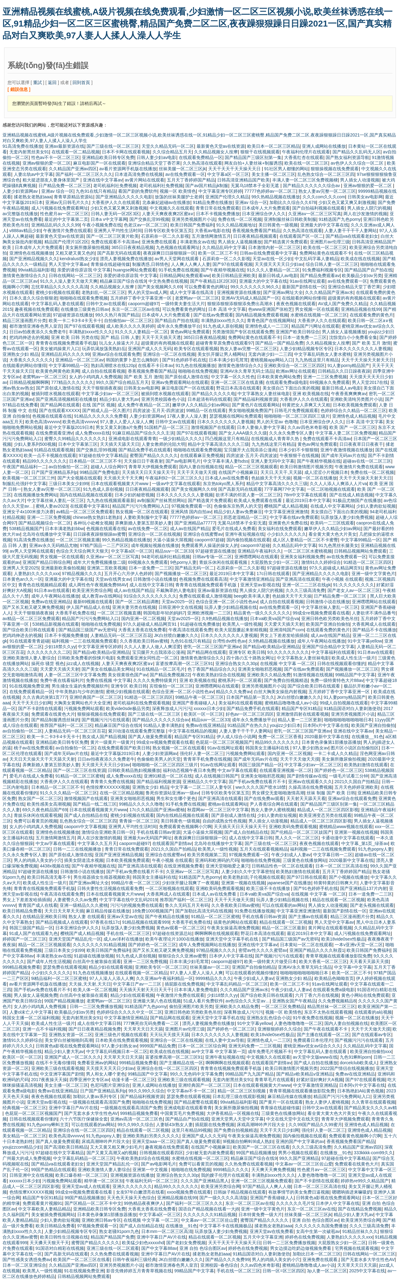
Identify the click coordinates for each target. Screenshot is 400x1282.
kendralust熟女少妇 (79, 258)
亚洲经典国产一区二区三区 (95, 697)
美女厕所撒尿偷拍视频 (87, 247)
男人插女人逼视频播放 (240, 241)
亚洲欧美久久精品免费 (269, 674)
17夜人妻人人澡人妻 (187, 416)
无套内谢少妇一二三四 (270, 354)
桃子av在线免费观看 (33, 747)
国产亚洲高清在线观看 (297, 579)
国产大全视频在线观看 (79, 477)
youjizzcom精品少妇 (22, 1147)
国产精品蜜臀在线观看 (196, 1102)
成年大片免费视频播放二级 (99, 562)
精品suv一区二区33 (174, 551)
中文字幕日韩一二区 (332, 854)
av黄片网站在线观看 (144, 179)
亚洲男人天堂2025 (20, 567)
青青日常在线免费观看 (217, 208)
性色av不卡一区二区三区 (55, 157)
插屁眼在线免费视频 (184, 983)
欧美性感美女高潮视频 (49, 804)
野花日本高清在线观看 (238, 387)
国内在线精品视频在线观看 (86, 494)
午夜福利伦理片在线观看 (306, 151)
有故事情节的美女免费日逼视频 (298, 1192)
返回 (52, 82)
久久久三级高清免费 (305, 590)
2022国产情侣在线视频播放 (346, 1068)
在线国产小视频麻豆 (238, 472)
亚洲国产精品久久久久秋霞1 (316, 950)
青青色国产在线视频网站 (271, 320)
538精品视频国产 (26, 528)
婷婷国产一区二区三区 (24, 939)
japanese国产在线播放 (289, 882)
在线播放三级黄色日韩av (85, 309)
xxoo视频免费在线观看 (189, 1192)
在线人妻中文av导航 (225, 1040)
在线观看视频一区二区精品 (141, 972)
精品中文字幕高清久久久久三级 (218, 444)
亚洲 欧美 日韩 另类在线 (74, 337)
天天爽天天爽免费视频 (273, 1169)
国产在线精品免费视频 (360, 1208)
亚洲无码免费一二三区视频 (254, 1045)
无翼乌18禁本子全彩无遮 (255, 185)
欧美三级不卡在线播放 (268, 888)
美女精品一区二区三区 (24, 1135)
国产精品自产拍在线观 (176, 320)
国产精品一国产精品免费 (279, 342)
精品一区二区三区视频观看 (251, 466)
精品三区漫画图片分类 (24, 320)
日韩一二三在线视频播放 (77, 849)
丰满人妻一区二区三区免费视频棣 (305, 179)
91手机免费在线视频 (178, 269)
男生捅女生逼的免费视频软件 (80, 685)
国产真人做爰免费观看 (150, 736)
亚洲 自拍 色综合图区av (315, 1220)
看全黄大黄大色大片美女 (332, 534)
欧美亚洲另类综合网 (92, 590)
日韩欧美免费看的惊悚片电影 (86, 657)
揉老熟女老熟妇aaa (33, 196)
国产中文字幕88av (159, 1248)
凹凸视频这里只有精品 (227, 438)
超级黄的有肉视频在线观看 (354, 298)
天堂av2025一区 (177, 601)
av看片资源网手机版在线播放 (128, 168)
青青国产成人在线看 (38, 905)
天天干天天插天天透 (161, 337)
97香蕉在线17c (105, 922)
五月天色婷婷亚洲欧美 (356, 787)
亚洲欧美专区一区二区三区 (161, 967)
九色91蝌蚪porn (355, 1057)
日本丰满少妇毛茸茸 (228, 359)
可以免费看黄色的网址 (206, 286)
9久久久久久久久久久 (288, 652)
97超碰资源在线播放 (73, 314)
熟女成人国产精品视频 (104, 736)
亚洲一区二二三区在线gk (306, 584)
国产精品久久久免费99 (227, 1259)
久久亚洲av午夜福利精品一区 (164, 978)
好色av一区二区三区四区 (250, 714)
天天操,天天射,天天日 (90, 983)
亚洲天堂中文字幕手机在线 (232, 939)
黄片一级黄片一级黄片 (112, 742)
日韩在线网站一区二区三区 (75, 275)
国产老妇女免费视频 (186, 1242)
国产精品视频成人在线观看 (62, 922)
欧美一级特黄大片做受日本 (270, 961)
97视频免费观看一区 (191, 506)
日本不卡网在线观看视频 (126, 151)
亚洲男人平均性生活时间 (118, 230)
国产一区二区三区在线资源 (79, 770)
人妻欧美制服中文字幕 (145, 517)
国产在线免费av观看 (264, 798)
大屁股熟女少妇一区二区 (275, 562)
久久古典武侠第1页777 (44, 697)
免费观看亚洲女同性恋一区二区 (147, 657)
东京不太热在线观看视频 (328, 1012)
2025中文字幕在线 (367, 1270)
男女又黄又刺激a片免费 (119, 427)
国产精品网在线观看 (60, 404)
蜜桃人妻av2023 (52, 506)
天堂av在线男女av (113, 579)
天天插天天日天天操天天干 (148, 472)
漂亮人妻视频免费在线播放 (126, 258)
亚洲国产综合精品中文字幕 (328, 646)
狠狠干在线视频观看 (260, 151)
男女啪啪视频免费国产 (250, 410)
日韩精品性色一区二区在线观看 (282, 865)
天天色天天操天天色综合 (131, 1197)
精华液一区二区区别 (103, 1180)
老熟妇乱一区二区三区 (103, 292)
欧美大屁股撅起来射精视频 (241, 629)
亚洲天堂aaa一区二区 (153, 1141)
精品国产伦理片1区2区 (66, 241)
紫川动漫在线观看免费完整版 (137, 730)
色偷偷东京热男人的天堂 (238, 506)
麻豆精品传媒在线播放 (108, 910)
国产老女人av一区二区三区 (354, 590)
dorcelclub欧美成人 (358, 1062)
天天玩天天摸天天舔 (169, 1034)
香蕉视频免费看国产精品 (256, 230)
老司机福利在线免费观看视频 (141, 702)
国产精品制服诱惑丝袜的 (55, 719)
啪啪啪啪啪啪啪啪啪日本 (348, 719)
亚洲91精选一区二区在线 (168, 775)
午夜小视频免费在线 (102, 224)
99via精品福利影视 (36, 269)
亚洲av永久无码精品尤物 (53, 545)
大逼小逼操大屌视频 (172, 539)
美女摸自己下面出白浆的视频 (290, 387)
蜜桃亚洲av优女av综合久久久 (312, 1045)
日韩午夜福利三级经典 (134, 1259)
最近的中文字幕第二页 (66, 219)
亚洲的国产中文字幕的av (300, 1141)
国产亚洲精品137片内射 (363, 888)
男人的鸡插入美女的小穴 (38, 860)
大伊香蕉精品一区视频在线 (233, 1113)
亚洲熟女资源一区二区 (70, 1034)
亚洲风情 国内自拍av (191, 511)
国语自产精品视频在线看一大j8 (208, 1208)
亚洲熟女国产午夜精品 (294, 1000)
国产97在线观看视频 (232, 264)
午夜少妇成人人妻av (291, 854)
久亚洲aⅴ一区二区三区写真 (314, 213)
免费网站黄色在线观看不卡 (325, 253)
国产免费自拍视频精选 (286, 680)
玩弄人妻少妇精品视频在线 (230, 607)
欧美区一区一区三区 (203, 714)
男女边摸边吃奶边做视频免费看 (301, 1248)
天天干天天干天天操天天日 (235, 168)
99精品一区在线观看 (206, 410)
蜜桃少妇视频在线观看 (57, 292)
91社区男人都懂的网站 (286, 168)
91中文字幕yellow (365, 641)
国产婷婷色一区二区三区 (338, 770)
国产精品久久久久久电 (213, 393)
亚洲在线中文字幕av (102, 179)
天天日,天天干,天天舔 (281, 472)
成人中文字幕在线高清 (192, 292)
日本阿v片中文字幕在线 (326, 725)
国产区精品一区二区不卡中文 (93, 1203)
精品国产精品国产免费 (112, 1237)
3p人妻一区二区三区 (327, 1270)
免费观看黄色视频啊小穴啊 (185, 826)
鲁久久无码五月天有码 (187, 905)
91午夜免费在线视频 (313, 1017)
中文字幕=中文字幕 (353, 967)
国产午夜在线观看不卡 (326, 1028)
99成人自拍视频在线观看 (344, 702)
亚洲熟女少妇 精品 (20, 354)
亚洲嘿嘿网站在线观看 (256, 556)
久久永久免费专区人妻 (291, 432)
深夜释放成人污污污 (171, 708)
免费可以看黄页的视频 (36, 820)
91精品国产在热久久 (248, 725)
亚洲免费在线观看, (160, 241)
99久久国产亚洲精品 (299, 1158)
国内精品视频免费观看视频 (262, 314)
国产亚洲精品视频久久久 (33, 258)
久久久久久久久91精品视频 (99, 944)
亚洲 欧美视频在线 (310, 393)
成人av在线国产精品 (190, 528)
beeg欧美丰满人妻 (252, 596)
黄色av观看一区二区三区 (180, 927)
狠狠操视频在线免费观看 (335, 168)
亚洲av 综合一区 (57, 191)
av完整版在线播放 (20, 213)
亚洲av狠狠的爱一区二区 (46, 163)
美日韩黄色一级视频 (278, 224)
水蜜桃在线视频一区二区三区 (318, 314)
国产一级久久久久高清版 (223, 1197)
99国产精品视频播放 (64, 1000)
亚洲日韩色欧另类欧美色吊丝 (329, 618)
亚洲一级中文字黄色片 (373, 573)
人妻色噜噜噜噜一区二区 (298, 1023)
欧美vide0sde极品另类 (128, 708)
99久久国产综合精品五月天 (122, 382)
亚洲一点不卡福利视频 (44, 1028)
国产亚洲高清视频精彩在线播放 (66, 399)
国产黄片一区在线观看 (281, 1102)
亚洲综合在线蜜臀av (203, 534)
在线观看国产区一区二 (301, 236)
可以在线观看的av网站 (284, 905)
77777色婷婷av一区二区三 (270, 191)
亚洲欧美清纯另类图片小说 (356, 399)
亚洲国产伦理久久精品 (227, 196)
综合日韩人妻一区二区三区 (332, 264)
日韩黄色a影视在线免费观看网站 (67, 1045)
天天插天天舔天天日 (119, 444)
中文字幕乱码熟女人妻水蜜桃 (322, 354)
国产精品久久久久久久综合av (312, 185)
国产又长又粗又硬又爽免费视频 (33, 607)
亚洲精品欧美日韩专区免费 (108, 157)
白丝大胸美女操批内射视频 (280, 691)
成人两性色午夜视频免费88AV (97, 584)
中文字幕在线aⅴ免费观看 (294, 517)
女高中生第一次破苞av (318, 1231)
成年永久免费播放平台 (179, 326)
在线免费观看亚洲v (54, 432)
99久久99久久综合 (146, 1090)
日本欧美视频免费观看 (355, 404)
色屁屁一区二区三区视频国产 (224, 742)
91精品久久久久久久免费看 (100, 416)
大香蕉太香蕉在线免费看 (142, 629)
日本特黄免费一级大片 (260, 1214)
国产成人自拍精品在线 (86, 815)
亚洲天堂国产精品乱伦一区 (75, 939)
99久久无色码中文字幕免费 (196, 1073)
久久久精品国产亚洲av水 (329, 292)
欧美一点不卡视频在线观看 (50, 455)
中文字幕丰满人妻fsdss (225, 461)
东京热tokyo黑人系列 (223, 483)
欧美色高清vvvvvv (42, 421)
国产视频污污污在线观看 (106, 719)
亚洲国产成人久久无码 (150, 348)
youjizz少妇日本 (285, 725)
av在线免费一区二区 (148, 528)
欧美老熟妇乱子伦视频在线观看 (253, 877)
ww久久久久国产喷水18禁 (260, 787)
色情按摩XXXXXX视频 (108, 787)
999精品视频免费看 (21, 967)
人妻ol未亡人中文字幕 (30, 1012)
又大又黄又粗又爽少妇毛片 (116, 1147)
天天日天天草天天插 (64, 910)
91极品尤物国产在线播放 (356, 500)
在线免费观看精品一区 (31, 691)
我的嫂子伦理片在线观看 (225, 1175)
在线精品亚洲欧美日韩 (44, 916)
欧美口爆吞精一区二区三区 (81, 1175)
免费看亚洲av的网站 (97, 1062)
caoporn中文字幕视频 (85, 826)
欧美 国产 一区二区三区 (352, 427)
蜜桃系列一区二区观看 (240, 680)
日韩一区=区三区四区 (283, 1270)
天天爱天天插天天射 (283, 624)
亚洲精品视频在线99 (361, 309)
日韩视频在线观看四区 (161, 1152)
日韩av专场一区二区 (212, 556)
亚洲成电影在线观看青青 (132, 438)
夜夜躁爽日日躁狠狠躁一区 (169, 253)
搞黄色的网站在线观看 (235, 922)
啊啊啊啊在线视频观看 (216, 933)
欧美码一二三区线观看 (332, 522)
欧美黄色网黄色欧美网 (57, 371)
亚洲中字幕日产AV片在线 (73, 1107)
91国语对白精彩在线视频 (60, 1248)
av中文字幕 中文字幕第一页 (219, 1051)
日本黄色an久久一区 (22, 579)
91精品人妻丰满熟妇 (163, 725)
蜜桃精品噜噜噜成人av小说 (291, 702)
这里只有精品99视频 (192, 1130)
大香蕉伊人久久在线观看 (116, 202)
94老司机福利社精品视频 (165, 556)
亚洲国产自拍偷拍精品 (254, 967)
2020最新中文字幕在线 (326, 736)
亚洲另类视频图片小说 (193, 219)
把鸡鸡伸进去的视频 (29, 337)
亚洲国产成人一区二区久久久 (72, 1057)
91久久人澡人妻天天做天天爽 (69, 281)
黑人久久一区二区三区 (297, 837)
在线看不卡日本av (155, 365)
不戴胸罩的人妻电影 (175, 590)
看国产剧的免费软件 (138, 191)
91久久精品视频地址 (236, 224)
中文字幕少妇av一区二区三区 (110, 393)
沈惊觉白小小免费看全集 (353, 337)
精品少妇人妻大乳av (119, 399)
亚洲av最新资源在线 (64, 146)
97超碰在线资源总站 (172, 933)
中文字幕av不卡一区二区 (191, 1090)
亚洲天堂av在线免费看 (272, 1231)
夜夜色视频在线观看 (296, 303)
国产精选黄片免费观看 (286, 241)
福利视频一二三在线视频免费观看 (84, 641)
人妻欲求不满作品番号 (374, 612)
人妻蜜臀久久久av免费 (75, 899)
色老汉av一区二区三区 (146, 224)
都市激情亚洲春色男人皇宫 (35, 326)
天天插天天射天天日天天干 (145, 989)
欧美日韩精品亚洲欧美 (234, 275)
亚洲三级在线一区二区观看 (113, 1248)
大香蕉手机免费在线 (75, 612)
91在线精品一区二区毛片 (161, 669)
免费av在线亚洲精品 (51, 601)
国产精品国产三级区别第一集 (253, 157)
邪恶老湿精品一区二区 (245, 517)
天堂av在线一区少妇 (272, 258)
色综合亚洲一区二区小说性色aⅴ (227, 601)
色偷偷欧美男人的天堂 (159, 759)
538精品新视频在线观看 (55, 624)
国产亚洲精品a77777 (194, 522)
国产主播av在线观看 (308, 916)
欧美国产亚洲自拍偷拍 (328, 624)
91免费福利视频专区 (322, 269)
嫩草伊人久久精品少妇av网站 (200, 404)
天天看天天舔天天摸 (369, 961)
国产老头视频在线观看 (372, 905)
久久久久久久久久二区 (49, 652)
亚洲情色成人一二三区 (267, 326)
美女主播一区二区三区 (273, 174)
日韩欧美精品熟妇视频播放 (134, 770)
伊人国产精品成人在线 (88, 607)
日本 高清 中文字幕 (227, 309)
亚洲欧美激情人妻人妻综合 (28, 657)
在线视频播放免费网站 (36, 494)
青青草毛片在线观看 (274, 1079)
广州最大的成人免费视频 (26, 1158)
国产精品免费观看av (320, 275)
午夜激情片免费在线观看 (67, 230)
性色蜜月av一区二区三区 (64, 213)
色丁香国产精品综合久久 (212, 669)
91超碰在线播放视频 (94, 955)
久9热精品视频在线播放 (225, 618)
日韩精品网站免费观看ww (184, 275)
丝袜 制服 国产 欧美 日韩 (331, 792)
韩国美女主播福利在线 (267, 747)
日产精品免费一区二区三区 (64, 185)
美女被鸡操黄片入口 (59, 348)
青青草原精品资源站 (73, 196)
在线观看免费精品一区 (200, 157)
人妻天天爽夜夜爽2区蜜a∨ (168, 213)
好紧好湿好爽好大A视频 (319, 1079)
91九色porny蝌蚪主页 (48, 1124)
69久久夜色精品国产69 (44, 809)
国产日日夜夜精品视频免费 (94, 1028)
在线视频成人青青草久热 (275, 438)
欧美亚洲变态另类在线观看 (325, 815)
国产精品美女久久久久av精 (370, 1107)
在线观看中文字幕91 (90, 506)
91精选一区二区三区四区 (367, 562)
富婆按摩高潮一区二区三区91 (184, 663)
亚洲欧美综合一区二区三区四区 (294, 365)
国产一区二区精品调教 (137, 601)
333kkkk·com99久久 (373, 1152)
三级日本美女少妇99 (69, 483)
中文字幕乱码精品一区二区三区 (237, 983)
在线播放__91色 (367, 736)
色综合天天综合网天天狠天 (82, 551)
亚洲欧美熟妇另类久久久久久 (150, 1135)
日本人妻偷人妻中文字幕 (261, 427)
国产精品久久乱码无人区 (356, 151)
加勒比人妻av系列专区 (95, 1096)
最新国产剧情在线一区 (304, 286)
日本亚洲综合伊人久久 (264, 213)
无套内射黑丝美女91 (29, 151)
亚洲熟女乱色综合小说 (268, 1017)
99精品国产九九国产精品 (249, 1073)
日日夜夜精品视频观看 (255, 236)
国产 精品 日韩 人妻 (120, 337)
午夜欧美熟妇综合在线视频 (218, 674)
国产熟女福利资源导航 (347, 157)
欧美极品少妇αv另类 (362, 275)
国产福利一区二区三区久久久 (84, 174)
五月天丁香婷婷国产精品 (191, 179)
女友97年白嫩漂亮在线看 (140, 1192)
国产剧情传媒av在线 (307, 775)
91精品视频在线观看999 (145, 922)
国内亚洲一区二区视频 (143, 618)
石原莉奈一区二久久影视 (165, 236)
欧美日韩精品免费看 (22, 910)
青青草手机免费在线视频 (207, 759)
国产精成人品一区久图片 (106, 410)
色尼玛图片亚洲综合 (110, 1085)
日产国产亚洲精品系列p (54, 472)
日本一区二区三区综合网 (202, 1045)
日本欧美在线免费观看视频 (121, 1040)
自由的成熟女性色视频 (224, 820)
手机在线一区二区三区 (128, 933)
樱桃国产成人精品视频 (286, 506)
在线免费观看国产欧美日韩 (124, 747)
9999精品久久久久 (213, 978)
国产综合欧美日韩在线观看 (29, 629)
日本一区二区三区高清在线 (341, 865)
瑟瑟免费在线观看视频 (65, 967)
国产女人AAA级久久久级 (243, 432)
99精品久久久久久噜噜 (141, 804)
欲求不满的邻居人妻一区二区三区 (248, 494)
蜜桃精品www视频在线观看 (345, 826)
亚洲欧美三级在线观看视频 (57, 1068)
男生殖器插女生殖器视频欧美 (101, 877)
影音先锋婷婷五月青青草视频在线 (139, 1270)
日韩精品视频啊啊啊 (29, 382)
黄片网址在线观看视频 (330, 927)
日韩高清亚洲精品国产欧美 (243, 179)
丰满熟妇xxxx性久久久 (223, 320)
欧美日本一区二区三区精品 (273, 146)
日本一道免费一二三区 (305, 337)
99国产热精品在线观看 (53, 1169)
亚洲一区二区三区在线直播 (237, 382)
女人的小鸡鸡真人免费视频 (95, 376)
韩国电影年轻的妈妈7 (164, 612)
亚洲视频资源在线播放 (239, 292)
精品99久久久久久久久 (44, 461)
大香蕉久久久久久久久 (31, 359)
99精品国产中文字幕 (355, 674)
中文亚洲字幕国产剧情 (62, 1073)
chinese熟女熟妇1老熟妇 (97, 517)
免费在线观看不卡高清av (115, 241)
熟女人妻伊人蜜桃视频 (273, 809)
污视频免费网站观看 (83, 708)
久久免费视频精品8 (337, 1000)
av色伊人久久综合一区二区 (358, 163)
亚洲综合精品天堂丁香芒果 (154, 163)
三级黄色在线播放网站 (305, 860)
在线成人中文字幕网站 (332, 506)
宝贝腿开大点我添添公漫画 (250, 449)
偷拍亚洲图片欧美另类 (191, 1006)
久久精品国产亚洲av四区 (73, 168)
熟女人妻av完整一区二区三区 (327, 191)
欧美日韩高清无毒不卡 (49, 877)
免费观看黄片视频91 (42, 1203)
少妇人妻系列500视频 (35, 444)
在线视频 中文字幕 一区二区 (287, 663)
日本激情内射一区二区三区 (274, 247)
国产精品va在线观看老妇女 (352, 236)
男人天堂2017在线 (370, 382)
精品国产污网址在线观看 (315, 326)
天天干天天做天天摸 (196, 472)
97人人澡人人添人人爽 (111, 978)
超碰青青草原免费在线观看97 (224, 342)
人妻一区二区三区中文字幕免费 (75, 674)
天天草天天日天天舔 (143, 1028)
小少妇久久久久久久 (286, 534)
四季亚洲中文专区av (89, 1079)
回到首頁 (81, 82)
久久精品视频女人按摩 (216, 151)
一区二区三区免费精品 (283, 1006)
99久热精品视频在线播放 (276, 196)
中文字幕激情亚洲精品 (251, 579)
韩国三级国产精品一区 (260, 764)
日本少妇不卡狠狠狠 (298, 449)
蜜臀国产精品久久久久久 (154, 455)
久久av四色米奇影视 (307, 427)
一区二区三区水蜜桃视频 (308, 551)
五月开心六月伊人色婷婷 (128, 573)
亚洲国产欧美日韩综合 (297, 331)
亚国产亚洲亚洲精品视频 (119, 854)
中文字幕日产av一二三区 (137, 983)
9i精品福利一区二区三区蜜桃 (59, 978)
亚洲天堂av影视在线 (260, 584)
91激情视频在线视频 (313, 674)
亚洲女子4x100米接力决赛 (28, 511)
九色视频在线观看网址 (178, 247)
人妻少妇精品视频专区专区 (306, 348)
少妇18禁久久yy (60, 646)
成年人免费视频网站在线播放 (207, 944)
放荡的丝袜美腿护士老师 (179, 196)
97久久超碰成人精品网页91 (335, 567)
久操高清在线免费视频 (310, 787)
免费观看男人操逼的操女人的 (209, 545)
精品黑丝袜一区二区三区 (331, 1006)
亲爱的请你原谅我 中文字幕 (84, 269)
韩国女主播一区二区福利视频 (30, 1017)
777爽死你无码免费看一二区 (151, 1023)
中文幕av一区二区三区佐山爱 (303, 1163)
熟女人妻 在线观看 (86, 916)
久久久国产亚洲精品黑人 (205, 1180)
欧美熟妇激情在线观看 (366, 764)
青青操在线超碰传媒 (110, 264)
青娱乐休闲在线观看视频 (223, 562)
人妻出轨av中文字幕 (33, 174)
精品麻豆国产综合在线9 (123, 281)
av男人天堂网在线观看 (177, 258)
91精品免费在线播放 (213, 202)
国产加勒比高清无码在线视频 (203, 910)
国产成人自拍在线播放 (316, 1062)
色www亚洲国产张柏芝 (270, 309)
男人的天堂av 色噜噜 (277, 421)
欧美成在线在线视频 (360, 258)
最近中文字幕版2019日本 (68, 427)
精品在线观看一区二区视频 (338, 899)
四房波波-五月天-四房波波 (158, 410)
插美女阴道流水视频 (83, 860)
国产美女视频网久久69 (160, 286)
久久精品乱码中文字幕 (224, 247)
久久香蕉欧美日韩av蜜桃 (144, 641)
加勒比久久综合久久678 (292, 202)
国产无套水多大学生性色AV (91, 1113)
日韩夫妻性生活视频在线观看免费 (110, 888)
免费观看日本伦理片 (312, 1040)
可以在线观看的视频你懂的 (251, 972)
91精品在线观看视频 (54, 449)
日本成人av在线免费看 (227, 477)
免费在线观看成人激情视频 (205, 596)
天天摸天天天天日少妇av (279, 264)
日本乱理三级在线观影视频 (238, 1096)
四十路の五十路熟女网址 (250, 657)
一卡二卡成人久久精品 (335, 753)
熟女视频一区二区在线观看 (142, 511)
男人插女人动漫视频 (359, 179)
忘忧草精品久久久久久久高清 (59, 286)
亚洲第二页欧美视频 (106, 567)
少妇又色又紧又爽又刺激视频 (346, 202)
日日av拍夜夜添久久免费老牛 (38, 331)
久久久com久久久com (323, 196)
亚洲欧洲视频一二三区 (209, 612)
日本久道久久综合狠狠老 (33, 298)
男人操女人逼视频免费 (36, 995)
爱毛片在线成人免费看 (234, 528)
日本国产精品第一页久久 (250, 697)
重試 (37, 82)
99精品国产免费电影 (100, 472)
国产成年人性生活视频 (49, 961)
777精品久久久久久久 (72, 382)
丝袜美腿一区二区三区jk (182, 168)
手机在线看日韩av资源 (159, 832)
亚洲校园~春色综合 (219, 1265)
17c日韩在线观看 (273, 573)
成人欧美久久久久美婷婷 (130, 326)
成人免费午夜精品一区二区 (144, 404)
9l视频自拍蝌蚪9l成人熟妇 (248, 1141)
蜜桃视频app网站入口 (271, 359)
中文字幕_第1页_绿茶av (364, 843)
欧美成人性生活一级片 (353, 657)
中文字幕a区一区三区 (228, 174)
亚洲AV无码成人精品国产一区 (250, 298)
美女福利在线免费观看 (280, 528)
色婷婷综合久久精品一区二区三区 (353, 410)
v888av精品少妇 (25, 230)
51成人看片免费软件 (203, 1000)
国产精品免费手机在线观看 (144, 449)
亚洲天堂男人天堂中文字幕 (237, 1118)
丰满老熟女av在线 (197, 241)
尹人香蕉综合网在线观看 (274, 804)
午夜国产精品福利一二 (24, 466)
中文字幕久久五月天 (97, 843)
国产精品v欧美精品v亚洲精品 (271, 646)
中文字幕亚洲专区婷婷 (220, 191)
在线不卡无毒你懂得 (55, 1062)
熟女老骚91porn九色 (119, 1231)
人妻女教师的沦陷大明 (163, 444)
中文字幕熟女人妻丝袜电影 (264, 393)
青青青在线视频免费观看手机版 (66, 342)
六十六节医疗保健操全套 (84, 1118)
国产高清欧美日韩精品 (66, 1147)
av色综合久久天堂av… (248, 1000)
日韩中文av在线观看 (106, 303)
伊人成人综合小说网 (236, 736)
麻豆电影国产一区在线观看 (99, 163)
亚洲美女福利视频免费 (302, 556)
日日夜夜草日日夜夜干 (361, 444)
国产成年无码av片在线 (343, 455)
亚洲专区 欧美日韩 (247, 652)
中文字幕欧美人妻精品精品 (44, 1208)
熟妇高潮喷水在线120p (113, 365)
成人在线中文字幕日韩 (151, 584)
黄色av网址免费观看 (190, 331)
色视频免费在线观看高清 (203, 579)
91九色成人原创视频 (223, 326)
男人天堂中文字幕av (68, 264)
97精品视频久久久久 (82, 573)
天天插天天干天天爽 (123, 477)
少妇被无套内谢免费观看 (210, 1152)
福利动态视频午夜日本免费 (189, 770)
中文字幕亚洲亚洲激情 (286, 511)
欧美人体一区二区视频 (95, 989)
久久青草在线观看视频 (373, 1102)
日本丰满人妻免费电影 (196, 989)
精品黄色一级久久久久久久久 (261, 612)
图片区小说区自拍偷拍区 (355, 747)
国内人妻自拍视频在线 (201, 466)
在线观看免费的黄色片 (371, 314)
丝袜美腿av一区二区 (209, 967)
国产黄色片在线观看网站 (256, 404)
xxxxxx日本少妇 (209, 708)
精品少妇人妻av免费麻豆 (238, 511)
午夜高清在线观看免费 (190, 629)
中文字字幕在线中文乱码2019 (128, 899)
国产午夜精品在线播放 (167, 916)
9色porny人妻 (183, 562)
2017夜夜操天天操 (49, 1079)
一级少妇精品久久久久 (180, 438)
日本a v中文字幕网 (109, 219)
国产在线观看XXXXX (59, 410)
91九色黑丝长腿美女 (338, 545)
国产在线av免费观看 (213, 314)
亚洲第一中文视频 (150, 1169)
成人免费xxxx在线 (92, 432)
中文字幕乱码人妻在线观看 (57, 303)
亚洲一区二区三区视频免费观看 (261, 1180)
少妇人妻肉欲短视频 (376, 506)
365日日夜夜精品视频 (132, 247)
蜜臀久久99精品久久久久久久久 (75, 438)
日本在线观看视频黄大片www (120, 483)
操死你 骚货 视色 (47, 663)
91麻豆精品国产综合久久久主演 (143, 432)
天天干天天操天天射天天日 (367, 359)
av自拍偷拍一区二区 (68, 466)
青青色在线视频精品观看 (42, 584)
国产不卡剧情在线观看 (40, 708)
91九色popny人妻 (375, 849)
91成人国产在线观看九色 (33, 933)
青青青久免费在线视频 (112, 781)
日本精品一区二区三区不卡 (95, 461)
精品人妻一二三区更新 (300, 719)
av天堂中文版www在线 (315, 1057)
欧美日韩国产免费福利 (192, 224)
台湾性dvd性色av (229, 641)
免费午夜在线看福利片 (62, 680)
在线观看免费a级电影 (287, 382)
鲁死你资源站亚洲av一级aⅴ (172, 792)
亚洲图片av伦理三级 (330, 241)
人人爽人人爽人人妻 (190, 264)
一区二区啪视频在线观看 (331, 489)
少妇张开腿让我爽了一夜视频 (190, 882)
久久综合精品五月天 (172, 151)
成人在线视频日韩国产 (216, 775)
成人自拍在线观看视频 (103, 371)
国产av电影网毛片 (183, 461)
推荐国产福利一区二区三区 (66, 725)
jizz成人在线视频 (83, 663)
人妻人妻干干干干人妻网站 (350, 230)
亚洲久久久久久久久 (132, 1186)
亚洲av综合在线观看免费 (116, 354)
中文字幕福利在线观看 (333, 652)
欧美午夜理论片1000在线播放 (174, 939)
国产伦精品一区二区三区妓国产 (301, 832)
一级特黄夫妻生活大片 (183, 303)
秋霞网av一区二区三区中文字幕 (218, 809)
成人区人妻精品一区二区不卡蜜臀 (305, 539)
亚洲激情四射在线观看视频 (302, 714)
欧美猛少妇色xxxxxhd (143, 1242)
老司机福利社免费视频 (115, 185)
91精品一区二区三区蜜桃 (79, 775)
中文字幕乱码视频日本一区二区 (117, 1051)
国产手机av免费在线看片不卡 (257, 781)
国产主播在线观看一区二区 (323, 1034)
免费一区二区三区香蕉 (280, 736)
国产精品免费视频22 (170, 674)
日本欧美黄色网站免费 (279, 376)
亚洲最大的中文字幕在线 (324, 224)
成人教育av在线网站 (101, 596)
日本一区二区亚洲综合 (24, 1265)
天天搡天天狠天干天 (49, 1242)
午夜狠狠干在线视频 (299, 455)
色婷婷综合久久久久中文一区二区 (129, 1012)
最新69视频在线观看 (93, 601)
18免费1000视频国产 (152, 910)
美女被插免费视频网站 (53, 1214)
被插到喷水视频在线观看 (55, 393)
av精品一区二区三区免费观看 (84, 511)
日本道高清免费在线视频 (139, 174)
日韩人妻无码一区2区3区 (115, 213)
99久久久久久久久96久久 (254, 286)
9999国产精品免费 (158, 1045)
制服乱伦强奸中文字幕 (24, 483)
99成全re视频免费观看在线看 (321, 612)
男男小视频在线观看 (298, 1152)
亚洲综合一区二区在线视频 (169, 354)
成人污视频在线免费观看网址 (59, 208)
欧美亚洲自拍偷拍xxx (371, 1051)
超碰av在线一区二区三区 (367, 461)
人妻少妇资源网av (20, 191)
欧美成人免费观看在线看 (258, 500)
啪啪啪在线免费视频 (198, 371)
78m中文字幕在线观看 (305, 494)
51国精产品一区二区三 (166, 427)
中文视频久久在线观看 (171, 208)
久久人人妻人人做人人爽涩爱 (152, 646)
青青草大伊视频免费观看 (152, 466)
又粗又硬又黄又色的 (75, 253)
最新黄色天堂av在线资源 (221, 146)
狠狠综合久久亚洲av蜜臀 (182, 955)
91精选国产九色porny (340, 219)
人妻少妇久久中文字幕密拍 (247, 871)
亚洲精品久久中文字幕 (204, 781)
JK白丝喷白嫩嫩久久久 (176, 635)
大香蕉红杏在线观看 (303, 157)
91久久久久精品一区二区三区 (69, 792)
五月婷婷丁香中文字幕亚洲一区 (141, 298)
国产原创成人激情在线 (186, 376)
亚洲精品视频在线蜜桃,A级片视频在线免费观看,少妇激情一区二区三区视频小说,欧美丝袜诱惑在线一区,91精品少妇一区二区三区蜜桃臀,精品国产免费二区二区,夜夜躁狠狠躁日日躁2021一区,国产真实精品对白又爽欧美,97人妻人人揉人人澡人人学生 (197, 23)
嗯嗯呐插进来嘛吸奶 (351, 1192)
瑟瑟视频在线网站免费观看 (235, 416)
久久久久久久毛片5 (294, 1203)
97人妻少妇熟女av (310, 747)
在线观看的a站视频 (373, 1012)
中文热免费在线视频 (168, 281)
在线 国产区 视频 (98, 404)
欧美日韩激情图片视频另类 (306, 466)
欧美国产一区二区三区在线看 (261, 1147)
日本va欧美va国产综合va (274, 618)
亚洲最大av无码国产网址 (147, 837)
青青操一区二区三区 (138, 820)
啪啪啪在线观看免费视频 (84, 298)
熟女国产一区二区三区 (40, 798)
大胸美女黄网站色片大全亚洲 (82, 702)
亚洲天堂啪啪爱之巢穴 (227, 865)
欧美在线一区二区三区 (306, 163)
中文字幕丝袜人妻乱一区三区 (55, 500)
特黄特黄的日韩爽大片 (336, 882)
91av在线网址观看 (307, 281)
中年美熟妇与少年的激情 (79, 691)
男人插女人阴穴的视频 (369, 208)
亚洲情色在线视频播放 (31, 253)
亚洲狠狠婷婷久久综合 (279, 1028)
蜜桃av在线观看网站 (228, 804)
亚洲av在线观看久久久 (310, 781)
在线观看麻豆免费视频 (202, 455)
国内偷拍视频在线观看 (248, 539)
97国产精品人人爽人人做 (266, 1186)
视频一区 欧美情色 (178, 191)
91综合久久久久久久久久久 (150, 596)
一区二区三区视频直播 (78, 539)
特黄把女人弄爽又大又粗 (306, 404)
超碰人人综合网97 (108, 466)
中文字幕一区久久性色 (233, 376)
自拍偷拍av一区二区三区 (128, 320)
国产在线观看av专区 (372, 1034)
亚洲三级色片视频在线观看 (121, 1034)
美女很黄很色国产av (128, 674)
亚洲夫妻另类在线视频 (134, 607)
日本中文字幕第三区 (78, 444)
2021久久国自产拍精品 (356, 781)
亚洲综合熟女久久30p (236, 663)
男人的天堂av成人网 (148, 292)
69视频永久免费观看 (330, 382)
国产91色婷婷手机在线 (184, 359)
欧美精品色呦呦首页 (334, 978)
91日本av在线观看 (52, 590)
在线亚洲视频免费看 (183, 865)
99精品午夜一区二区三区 (199, 697)
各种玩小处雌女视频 (93, 522)
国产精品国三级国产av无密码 (87, 629)
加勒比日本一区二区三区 (316, 1253)
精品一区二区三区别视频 (242, 1090)
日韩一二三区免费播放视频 (96, 1006)
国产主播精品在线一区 (181, 1062)
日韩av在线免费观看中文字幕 (268, 253)
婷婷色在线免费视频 (304, 1237)
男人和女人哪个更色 (105, 1073)
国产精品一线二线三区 (95, 804)
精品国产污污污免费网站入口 (140, 506)
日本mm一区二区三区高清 (166, 1231)
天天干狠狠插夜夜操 (102, 387)
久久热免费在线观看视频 (249, 1163)
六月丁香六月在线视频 (317, 995)
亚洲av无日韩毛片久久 (67, 202)
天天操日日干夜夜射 (143, 461)
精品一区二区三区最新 (284, 927)
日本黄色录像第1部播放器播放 (331, 742)
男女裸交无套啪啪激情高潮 (278, 792)
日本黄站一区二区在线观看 (306, 944)
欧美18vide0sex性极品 (343, 939)
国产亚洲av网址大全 (283, 292)
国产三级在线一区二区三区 (113, 146)
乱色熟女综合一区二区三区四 (326, 174)
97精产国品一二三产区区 (104, 545)
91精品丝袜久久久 (360, 1231)
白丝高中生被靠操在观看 (97, 961)
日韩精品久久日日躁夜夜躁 (344, 371)
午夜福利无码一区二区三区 (152, 1180)
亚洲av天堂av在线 (124, 916)
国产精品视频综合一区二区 (44, 522)
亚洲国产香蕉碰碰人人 (194, 702)
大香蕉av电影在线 (212, 230)
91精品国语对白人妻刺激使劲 (352, 708)
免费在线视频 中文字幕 (108, 680)
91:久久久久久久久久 (353, 584)
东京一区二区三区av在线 (136, 309)
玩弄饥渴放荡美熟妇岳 (104, 348)
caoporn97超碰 (209, 539)
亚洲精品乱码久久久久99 (55, 224)
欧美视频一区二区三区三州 (28, 477)
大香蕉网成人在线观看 (374, 624)
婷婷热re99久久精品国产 (365, 1180)
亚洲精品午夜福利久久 (259, 551)
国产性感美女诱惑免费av (26, 1259)
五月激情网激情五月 (211, 236)
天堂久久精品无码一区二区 (168, 146)
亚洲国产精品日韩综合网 (46, 562)
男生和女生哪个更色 (176, 798)
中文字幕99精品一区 (69, 365)
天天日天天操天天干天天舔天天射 (42, 759)
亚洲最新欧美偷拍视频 (63, 567)
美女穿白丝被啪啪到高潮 (69, 1040)
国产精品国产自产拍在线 (368, 269)
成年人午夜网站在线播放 (55, 596)
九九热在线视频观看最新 (111, 500)
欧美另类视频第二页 (207, 854)
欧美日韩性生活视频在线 (64, 1237)
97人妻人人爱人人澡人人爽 (126, 421)
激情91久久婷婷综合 (321, 562)
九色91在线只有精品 (96, 191)
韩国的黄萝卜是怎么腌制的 (133, 359)
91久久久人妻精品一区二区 (273, 269)
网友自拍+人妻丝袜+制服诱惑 (253, 163)
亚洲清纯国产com (286, 629)
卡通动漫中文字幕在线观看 (347, 837)
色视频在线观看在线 (52, 416)
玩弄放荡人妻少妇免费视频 (347, 517)
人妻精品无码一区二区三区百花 (121, 635)
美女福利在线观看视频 (240, 702)
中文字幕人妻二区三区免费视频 (346, 432)
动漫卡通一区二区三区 (133, 1079)
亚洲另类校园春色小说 (163, 399)
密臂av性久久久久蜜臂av (262, 950)
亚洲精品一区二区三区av (79, 359)
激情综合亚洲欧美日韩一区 (108, 832)
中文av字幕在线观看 (237, 770)
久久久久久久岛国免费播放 (321, 1225)
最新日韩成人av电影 (278, 275)
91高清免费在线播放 (22, 146)
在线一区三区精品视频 (121, 792)
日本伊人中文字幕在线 (231, 955)
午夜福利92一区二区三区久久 (174, 477)
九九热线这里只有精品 (317, 359)
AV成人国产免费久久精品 (342, 303)
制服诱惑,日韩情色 (150, 264)
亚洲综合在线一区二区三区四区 (167, 1068)
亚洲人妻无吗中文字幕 (272, 461)
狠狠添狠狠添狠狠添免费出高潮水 (240, 303)
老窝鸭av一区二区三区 (197, 298)
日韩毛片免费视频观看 (296, 410)
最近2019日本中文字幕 (308, 500)
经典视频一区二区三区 (24, 1107)
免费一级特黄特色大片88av (336, 680)
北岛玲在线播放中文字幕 (46, 534)
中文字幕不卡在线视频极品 (225, 1225)
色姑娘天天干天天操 (271, 477)
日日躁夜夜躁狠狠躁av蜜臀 (99, 534)
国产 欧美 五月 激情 (371, 342)
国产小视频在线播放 (348, 877)
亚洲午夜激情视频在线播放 (346, 449)
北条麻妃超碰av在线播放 (166, 202)
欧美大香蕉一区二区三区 (323, 961)
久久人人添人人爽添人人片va (338, 483)
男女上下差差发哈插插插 (284, 635)
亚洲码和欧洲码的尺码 (217, 860)
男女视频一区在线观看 (317, 309)
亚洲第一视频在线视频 (356, 832)
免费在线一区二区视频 (240, 219)
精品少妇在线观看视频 (110, 967)
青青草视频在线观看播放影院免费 (338, 955)
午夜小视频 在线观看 (342, 579)
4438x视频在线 (54, 865)
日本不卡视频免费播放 (218, 213)
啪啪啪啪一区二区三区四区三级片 (297, 416)
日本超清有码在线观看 (209, 399)
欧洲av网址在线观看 (296, 371)
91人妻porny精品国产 (349, 365)
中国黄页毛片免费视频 (182, 1113)
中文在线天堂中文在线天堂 (292, 1118)
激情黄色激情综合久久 (24, 275)
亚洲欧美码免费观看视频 (293, 826)
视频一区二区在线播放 (315, 477)
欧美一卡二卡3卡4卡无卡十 (75, 320)
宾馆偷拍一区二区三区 (171, 685)
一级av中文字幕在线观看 (176, 483)
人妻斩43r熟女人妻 (174, 1124)
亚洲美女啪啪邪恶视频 (260, 669)
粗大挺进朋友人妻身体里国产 (51, 179)
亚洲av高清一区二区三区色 (136, 1118)
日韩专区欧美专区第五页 (168, 230)
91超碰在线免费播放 (200, 624)
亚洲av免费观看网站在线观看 (179, 382)
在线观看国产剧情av (172, 843)
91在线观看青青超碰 (29, 641)
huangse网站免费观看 (134, 269)
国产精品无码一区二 (194, 567)
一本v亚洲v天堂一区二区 (359, 944)
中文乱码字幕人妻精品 (316, 258)
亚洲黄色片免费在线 (288, 522)
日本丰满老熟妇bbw (64, 528)
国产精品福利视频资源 (255, 399)
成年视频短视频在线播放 (155, 545)
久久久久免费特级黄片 (155, 680)
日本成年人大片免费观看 (266, 208)
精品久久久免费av (233, 691)
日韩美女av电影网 (365, 196)
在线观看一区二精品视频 (76, 151)
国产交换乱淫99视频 (149, 219)
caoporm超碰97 (143, 303)
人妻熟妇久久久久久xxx (37, 573)
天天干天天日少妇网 (32, 702)
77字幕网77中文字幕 (284, 489)
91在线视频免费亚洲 (29, 685)
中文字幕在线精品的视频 (192, 730)
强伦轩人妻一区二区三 (201, 753)
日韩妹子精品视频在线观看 (239, 1192)
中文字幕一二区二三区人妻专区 (202, 787)
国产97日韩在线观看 (307, 877)
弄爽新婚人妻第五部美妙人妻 (143, 522)
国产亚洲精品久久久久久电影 (124, 196)
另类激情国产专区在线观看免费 (242, 331)
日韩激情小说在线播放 (155, 579)
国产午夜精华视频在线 (222, 269)
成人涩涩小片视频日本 (326, 472)
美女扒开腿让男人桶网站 (222, 354)
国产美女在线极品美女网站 (108, 669)
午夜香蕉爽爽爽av (348, 393)
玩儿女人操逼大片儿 (118, 342)
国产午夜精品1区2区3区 (213, 281)
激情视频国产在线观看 (213, 427)
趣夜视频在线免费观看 (36, 309)
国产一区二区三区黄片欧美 (112, 236)
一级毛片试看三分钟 (348, 775)
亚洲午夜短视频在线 (244, 534)
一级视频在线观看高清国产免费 (99, 1102)
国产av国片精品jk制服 (206, 185)
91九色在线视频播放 (196, 365)
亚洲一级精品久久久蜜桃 (84, 905)
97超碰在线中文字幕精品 (103, 455)
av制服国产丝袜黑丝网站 (161, 500)
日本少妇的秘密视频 (134, 494)
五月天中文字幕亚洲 (262, 1237)
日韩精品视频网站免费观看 (360, 551)
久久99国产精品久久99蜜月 (315, 1124)
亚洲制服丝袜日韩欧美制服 (290, 219)
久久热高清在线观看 (202, 163)
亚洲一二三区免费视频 (325, 376)
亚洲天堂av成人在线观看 (86, 1186)
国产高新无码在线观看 (119, 253)
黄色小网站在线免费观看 (365, 995)
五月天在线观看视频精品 (264, 849)
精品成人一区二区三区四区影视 (327, 809)
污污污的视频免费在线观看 (136, 905)
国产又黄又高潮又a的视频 (112, 1152)
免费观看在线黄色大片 (53, 714)
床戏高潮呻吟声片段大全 (261, 1124)
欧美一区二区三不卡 (218, 253)
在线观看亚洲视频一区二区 (285, 770)
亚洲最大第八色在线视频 (157, 1000)
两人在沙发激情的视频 (365, 213)
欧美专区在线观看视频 (196, 348)
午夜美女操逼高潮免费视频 (233, 927)
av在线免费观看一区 (185, 174)
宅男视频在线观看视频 (356, 1248)
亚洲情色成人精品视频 (354, 416)
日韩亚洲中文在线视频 (180, 607)
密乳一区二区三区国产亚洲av (212, 646)
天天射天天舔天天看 (306, 798)
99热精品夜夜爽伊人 (144, 1203)
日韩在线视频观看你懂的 (341, 663)
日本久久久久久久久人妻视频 (362, 348)
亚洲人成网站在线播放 (324, 146)
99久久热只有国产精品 (117, 314)
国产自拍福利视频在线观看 (318, 208)
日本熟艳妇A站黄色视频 (360, 1090)
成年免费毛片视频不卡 (270, 1051)
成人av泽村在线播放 (123, 939)
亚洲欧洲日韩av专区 (101, 1220)
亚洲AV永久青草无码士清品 (247, 371)
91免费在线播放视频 (254, 910)
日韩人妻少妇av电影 (156, 157)
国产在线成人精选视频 (351, 494)
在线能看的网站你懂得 (304, 298)
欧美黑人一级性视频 (242, 624)
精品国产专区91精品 (302, 708)
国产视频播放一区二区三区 (181, 573)
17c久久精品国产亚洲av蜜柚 (157, 809)
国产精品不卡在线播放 (374, 629)
